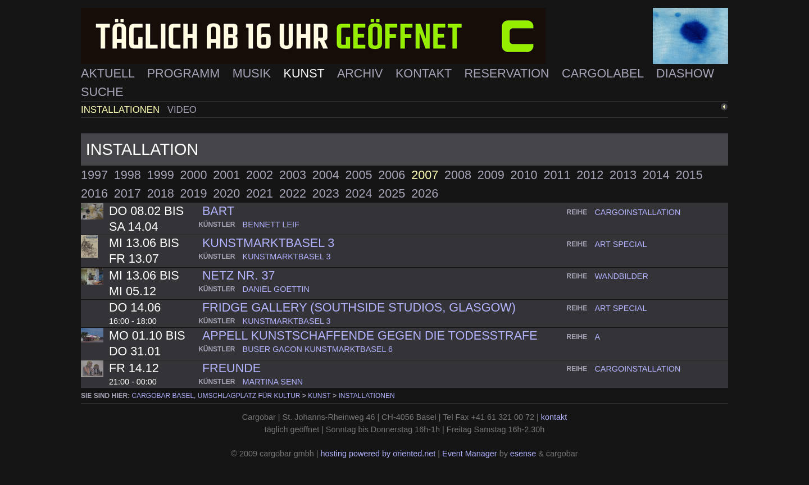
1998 (127, 175)
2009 (491, 175)
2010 (524, 175)
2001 (226, 175)
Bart (218, 211)
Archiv (362, 73)
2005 (359, 175)
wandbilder (621, 276)
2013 (623, 175)
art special (620, 244)
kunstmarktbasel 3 (268, 243)
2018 (160, 193)
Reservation (508, 73)
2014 (656, 175)
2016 (94, 193)
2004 (325, 175)
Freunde (231, 368)
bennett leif (271, 224)
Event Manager (469, 453)
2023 (325, 193)
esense (523, 453)
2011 (556, 175)
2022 (292, 193)
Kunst (306, 73)
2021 (259, 193)
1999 (160, 175)
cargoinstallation (637, 212)
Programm (185, 73)
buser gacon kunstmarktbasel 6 (318, 349)
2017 (127, 193)
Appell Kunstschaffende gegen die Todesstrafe (370, 335)
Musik (253, 73)
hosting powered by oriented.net (377, 453)
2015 (689, 175)
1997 (94, 175)
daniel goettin (276, 289)
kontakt (554, 417)
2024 (359, 193)
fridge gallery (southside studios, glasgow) (359, 307)
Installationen (121, 109)
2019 (193, 193)
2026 (424, 193)
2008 (457, 175)
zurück (706, 108)
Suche (102, 92)
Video (182, 109)
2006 (391, 175)
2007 (424, 175)
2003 (292, 175)
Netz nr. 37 (238, 275)
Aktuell (109, 73)
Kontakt (425, 73)
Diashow (685, 73)
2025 (391, 193)
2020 (226, 193)
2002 (259, 175)
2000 (193, 175)
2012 (589, 175)
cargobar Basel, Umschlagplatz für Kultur (216, 396)
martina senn (273, 381)
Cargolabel (604, 73)
